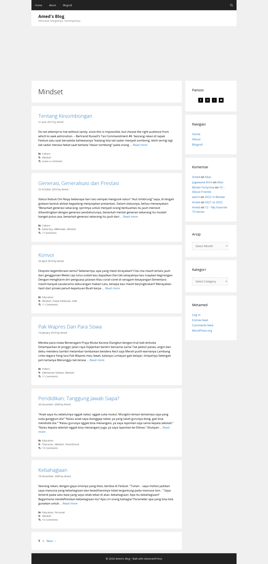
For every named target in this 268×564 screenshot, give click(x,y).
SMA (74, 301)
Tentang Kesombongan (65, 115)
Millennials (59, 229)
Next (51, 541)
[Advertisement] (134, 52)
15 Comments (50, 448)
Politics (46, 368)
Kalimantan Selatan (53, 372)
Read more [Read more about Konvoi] (112, 288)
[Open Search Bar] (231, 5)
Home (38, 5)
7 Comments (49, 232)
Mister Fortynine (203, 187)
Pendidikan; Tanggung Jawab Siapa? (78, 398)
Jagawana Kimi (202, 182)
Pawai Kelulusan (62, 301)
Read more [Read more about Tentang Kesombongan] (140, 145)
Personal (60, 512)
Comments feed (202, 325)
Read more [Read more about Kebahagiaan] (70, 503)
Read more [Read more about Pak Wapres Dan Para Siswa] (97, 360)
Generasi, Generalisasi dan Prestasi (78, 183)
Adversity (47, 229)
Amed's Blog (51, 16)
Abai (208, 177)
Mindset (46, 157)
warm (196, 197)
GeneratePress (153, 558)
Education (47, 297)
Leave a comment (52, 161)
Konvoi (46, 254)
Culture (46, 153)
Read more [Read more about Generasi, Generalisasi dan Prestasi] (130, 216)
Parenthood (72, 444)
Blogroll (67, 5)
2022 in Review (215, 197)
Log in (196, 315)
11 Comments (50, 304)
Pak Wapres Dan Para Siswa (70, 326)
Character (47, 444)
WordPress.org (202, 330)
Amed (196, 177)
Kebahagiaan (52, 469)
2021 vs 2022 (214, 202)
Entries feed (200, 320)
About (52, 5)
